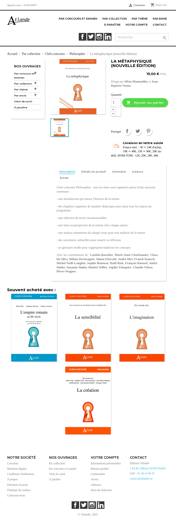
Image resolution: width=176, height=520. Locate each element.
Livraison (12, 463)
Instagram (99, 36)
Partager (127, 131)
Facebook (82, 36)
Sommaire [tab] (119, 171)
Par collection (23, 83)
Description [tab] (67, 171)
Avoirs (95, 479)
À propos (12, 479)
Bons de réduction (101, 490)
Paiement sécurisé (17, 484)
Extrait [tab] (64, 178)
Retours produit (100, 468)
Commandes (98, 474)
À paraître (20, 107)
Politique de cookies (19, 490)
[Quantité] (116, 102)
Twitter (91, 36)
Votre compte (105, 458)
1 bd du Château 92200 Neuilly (148, 468)
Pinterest (148, 131)
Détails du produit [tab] (93, 171)
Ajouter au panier (145, 102)
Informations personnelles (106, 463)
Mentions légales (17, 468)
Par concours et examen (24, 75)
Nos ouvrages (27, 66)
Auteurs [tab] (137, 171)
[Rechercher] (142, 37)
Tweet (138, 131)
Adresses (96, 484)
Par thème (21, 89)
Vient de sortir (23, 101)
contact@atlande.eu (141, 478)
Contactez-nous (16, 495)
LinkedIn (108, 36)
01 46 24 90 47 (146, 473)
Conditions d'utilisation (20, 474)
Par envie (20, 95)
